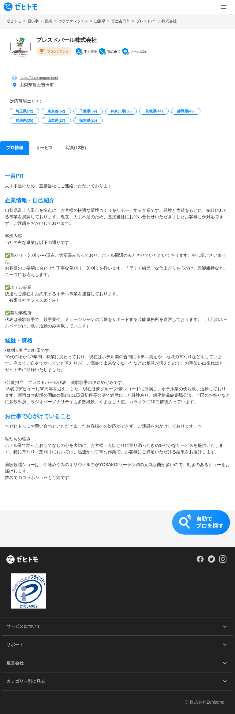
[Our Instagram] (223, 561)
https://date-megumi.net (39, 77)
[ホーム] (22, 560)
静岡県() (186, 111)
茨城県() (154, 111)
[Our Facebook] (200, 561)
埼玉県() (24, 111)
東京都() (56, 111)
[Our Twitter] (211, 561)
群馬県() (24, 120)
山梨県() (56, 120)
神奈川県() (121, 111)
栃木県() (88, 120)
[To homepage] (20, 7)
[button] (117, 528)
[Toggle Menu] (223, 7)
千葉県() (88, 111)
